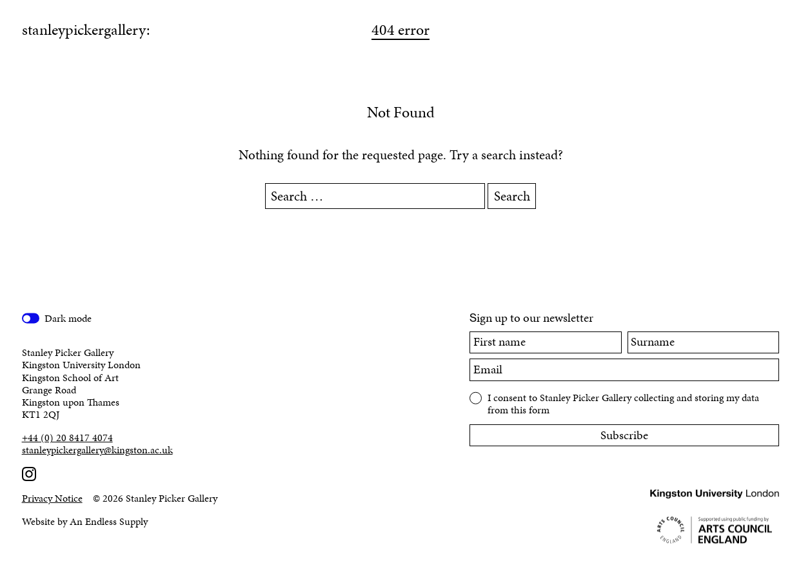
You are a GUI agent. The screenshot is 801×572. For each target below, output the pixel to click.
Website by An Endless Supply (85, 521)
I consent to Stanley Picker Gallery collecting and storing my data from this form (623, 403)
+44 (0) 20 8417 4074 (67, 437)
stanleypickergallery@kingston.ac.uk (97, 450)
